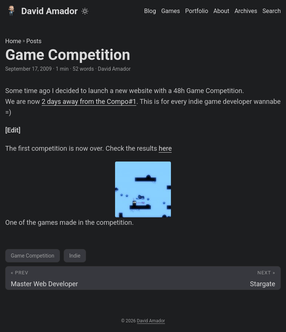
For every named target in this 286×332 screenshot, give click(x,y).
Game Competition (32, 256)
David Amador (41, 10)
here (165, 148)
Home (13, 41)
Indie (74, 256)
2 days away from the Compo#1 (89, 101)
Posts (34, 41)
